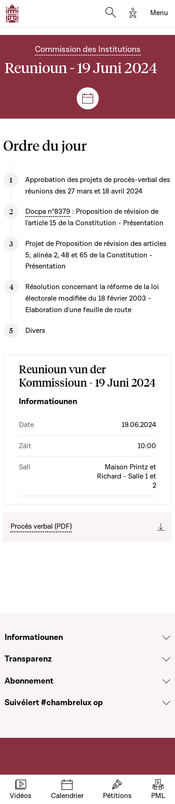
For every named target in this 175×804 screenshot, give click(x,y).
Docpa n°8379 (47, 211)
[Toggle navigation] (159, 13)
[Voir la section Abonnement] (166, 681)
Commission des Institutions (88, 49)
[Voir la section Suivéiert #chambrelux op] (166, 703)
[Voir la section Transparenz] (166, 659)
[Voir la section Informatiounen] (166, 637)
